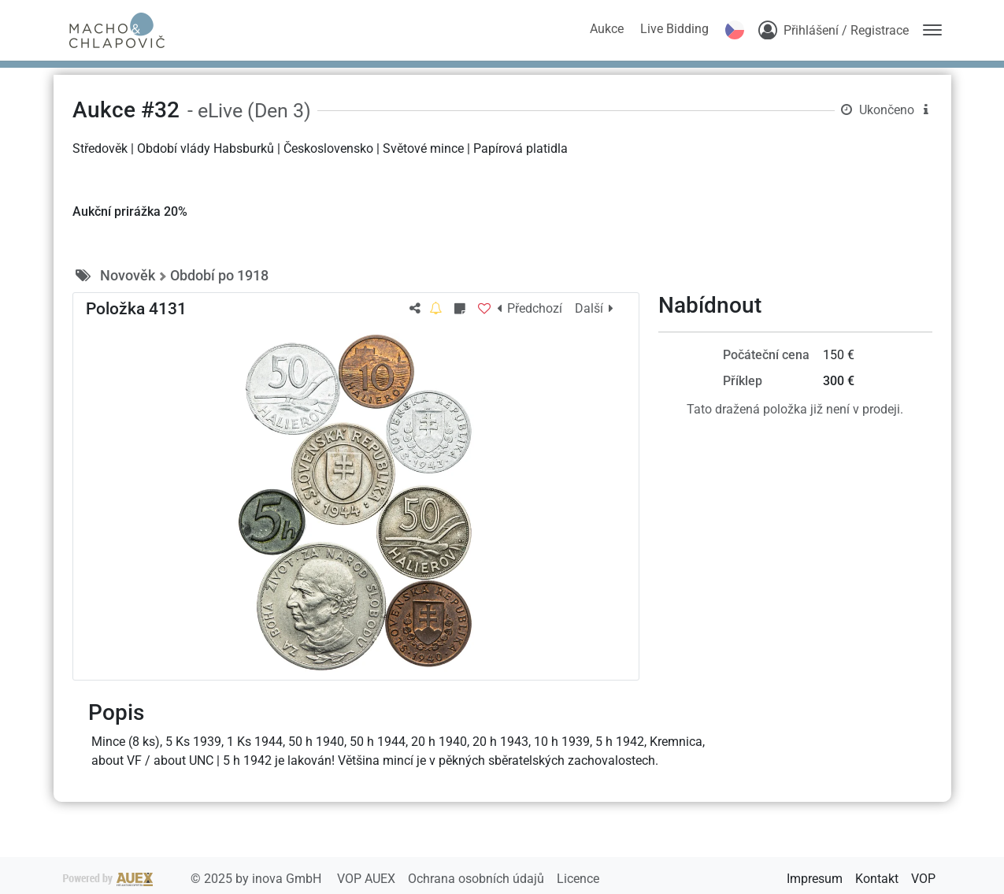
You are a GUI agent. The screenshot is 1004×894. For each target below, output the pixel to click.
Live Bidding (674, 28)
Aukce (607, 28)
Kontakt (876, 878)
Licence (578, 878)
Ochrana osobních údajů (477, 878)
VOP (923, 878)
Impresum (815, 878)
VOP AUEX (367, 878)
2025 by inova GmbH (193, 878)
